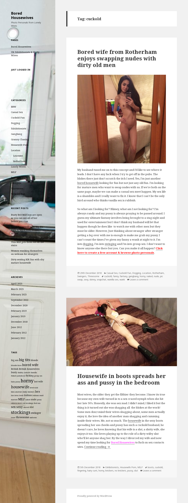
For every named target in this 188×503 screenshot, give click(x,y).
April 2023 (16, 283)
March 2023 (17, 289)
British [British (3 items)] (14, 368)
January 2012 (18, 338)
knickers (109, 470)
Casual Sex (17, 112)
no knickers (120, 470)
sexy (86, 279)
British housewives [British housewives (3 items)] (29, 368)
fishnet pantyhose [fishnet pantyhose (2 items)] (18, 376)
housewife (134, 420)
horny (142, 276)
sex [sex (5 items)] (13, 407)
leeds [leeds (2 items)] (21, 395)
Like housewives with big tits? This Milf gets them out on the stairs (27, 242)
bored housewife (88, 183)
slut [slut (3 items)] (32, 407)
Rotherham (19, 161)
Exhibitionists (18, 128)
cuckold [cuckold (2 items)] (27, 372)
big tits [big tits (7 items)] (24, 359)
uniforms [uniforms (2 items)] (33, 417)
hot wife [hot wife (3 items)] (38, 381)
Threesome (17, 188)
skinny (92, 279)
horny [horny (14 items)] (27, 381)
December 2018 (19, 321)
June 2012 (16, 327)
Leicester (18, 155)
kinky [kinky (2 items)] (25, 392)
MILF (13, 172)
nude (156, 276)
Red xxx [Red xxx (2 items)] (37, 403)
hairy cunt (92, 470)
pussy (130, 470)
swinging (110, 244)
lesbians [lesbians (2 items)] (36, 395)
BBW (13, 106)
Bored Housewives (22, 15)
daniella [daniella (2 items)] (34, 372)
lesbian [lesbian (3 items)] (28, 395)
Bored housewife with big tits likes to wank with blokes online (27, 230)
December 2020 (19, 305)
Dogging (15, 123)
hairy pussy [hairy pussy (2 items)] (15, 382)
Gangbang (16, 133)
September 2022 (19, 299)
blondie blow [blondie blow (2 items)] (16, 365)
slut (136, 470)
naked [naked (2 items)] (28, 400)
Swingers (16, 183)
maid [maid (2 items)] (41, 395)
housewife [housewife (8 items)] (20, 386)
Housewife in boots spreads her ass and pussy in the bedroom (121, 379)
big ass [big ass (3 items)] (15, 360)
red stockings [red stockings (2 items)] (28, 403)
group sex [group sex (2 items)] (38, 376)
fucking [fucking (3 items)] (30, 375)
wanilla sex (112, 279)
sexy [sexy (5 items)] (19, 407)
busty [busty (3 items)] (14, 372)
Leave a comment (139, 279)
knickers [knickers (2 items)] (31, 392)
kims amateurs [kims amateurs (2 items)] (16, 392)
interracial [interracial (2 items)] (34, 388)
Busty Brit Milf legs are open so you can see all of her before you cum (26, 218)
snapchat (101, 279)
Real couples (18, 177)
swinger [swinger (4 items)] (36, 413)
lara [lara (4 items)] (37, 391)
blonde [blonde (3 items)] (34, 360)
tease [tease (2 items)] (13, 417)
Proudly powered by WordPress (94, 495)
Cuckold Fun (18, 117)
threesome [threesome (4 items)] (22, 417)
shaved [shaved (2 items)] (26, 407)
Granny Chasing (20, 139)
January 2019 (18, 316)
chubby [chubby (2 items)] (20, 372)
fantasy (123, 276)
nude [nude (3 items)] (33, 399)
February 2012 (19, 332)
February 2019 (19, 310)
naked (150, 276)
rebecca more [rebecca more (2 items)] (16, 403)
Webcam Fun (18, 193)
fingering (81, 470)
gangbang (134, 276)
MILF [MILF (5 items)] (21, 399)
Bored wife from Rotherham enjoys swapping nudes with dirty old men (117, 58)
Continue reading (97, 447)
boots (151, 467)
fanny (116, 276)
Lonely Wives (18, 166)
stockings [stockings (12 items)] (20, 412)
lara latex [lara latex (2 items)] (15, 395)
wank (122, 279)
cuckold (108, 276)
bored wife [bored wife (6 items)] (30, 365)
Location (15, 150)
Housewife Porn (19, 144)
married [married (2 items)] (14, 400)
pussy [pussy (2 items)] (39, 400)
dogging (88, 244)
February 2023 (19, 294)
